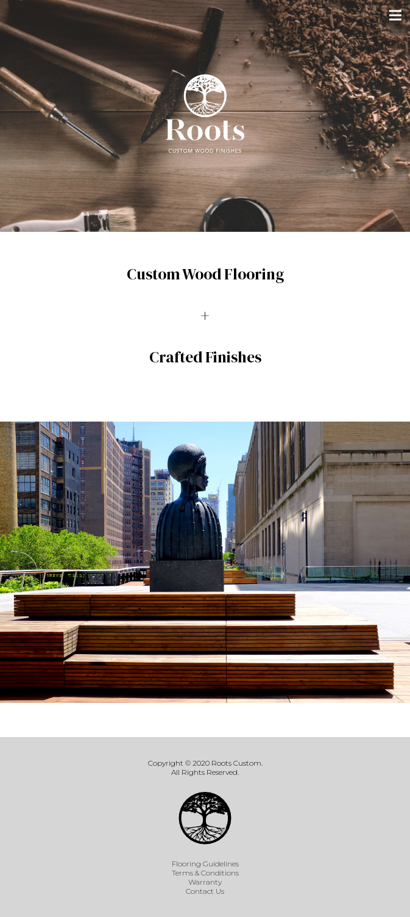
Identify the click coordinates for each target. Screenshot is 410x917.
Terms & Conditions (205, 872)
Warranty (205, 881)
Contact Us (205, 891)
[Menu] (395, 15)
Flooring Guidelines (205, 863)
